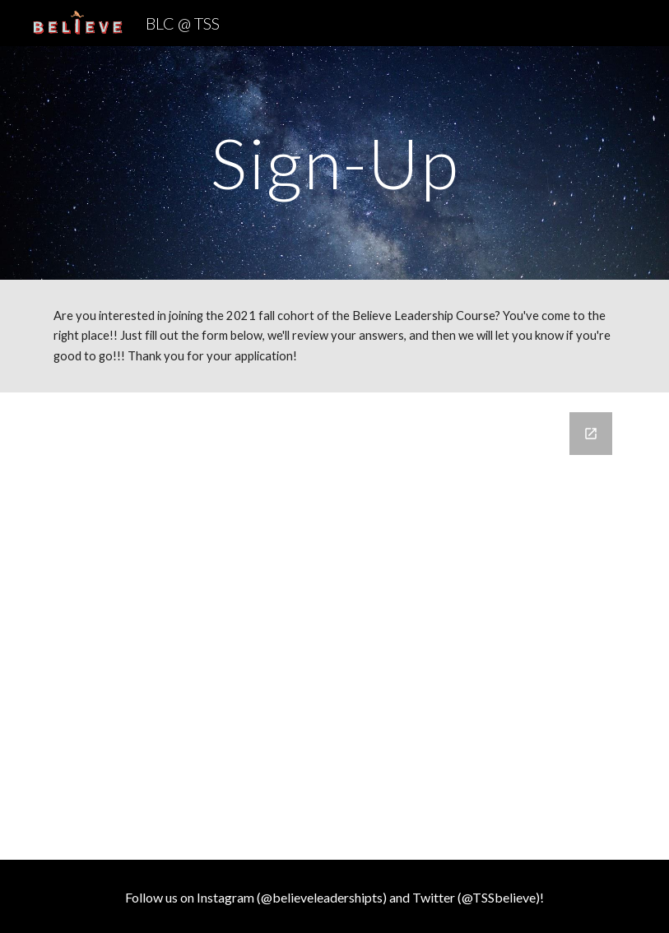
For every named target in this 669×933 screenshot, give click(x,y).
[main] (334, 162)
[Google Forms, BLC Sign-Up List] (334, 626)
